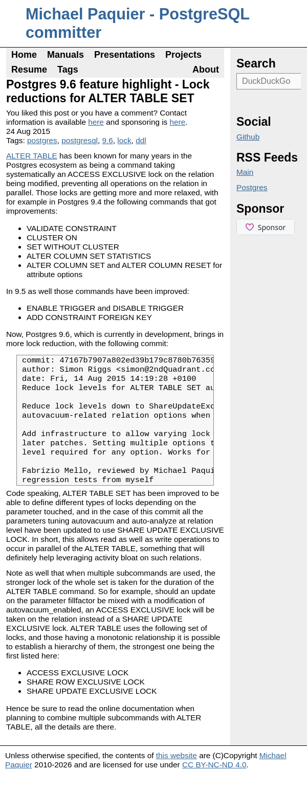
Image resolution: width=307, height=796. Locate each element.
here (96, 122)
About (205, 69)
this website (176, 776)
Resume (29, 69)
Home (24, 55)
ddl (141, 140)
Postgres (252, 187)
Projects (183, 55)
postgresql (79, 140)
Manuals (65, 55)
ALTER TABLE (31, 155)
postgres (42, 140)
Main (244, 172)
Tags (67, 69)
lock (124, 140)
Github (247, 136)
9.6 (107, 140)
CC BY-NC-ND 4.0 (214, 786)
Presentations (124, 55)
